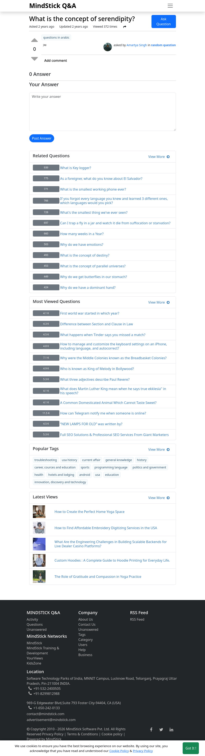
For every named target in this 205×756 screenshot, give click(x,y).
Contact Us (86, 624)
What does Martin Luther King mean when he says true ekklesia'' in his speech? (113, 391)
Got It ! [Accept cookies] (190, 748)
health (39, 475)
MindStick (34, 643)
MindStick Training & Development (43, 650)
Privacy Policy (52, 734)
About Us (85, 619)
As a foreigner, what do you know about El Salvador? (101, 178)
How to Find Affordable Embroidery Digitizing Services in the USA (106, 528)
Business (85, 654)
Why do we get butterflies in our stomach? (93, 277)
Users (82, 644)
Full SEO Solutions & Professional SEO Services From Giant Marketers (114, 435)
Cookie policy (112, 734)
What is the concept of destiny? (84, 255)
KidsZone (34, 663)
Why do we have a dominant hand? (88, 287)
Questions (35, 624)
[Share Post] (124, 26)
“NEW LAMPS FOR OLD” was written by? (91, 424)
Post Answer (42, 138)
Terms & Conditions (82, 734)
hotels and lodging (61, 475)
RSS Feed (137, 619)
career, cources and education (55, 467)
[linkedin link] (171, 730)
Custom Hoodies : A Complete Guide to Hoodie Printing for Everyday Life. (112, 560)
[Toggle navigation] (170, 6)
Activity (32, 619)
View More (159, 156)
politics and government (149, 467)
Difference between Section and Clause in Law (96, 324)
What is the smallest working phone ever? (93, 189)
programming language (110, 467)
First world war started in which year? (89, 313)
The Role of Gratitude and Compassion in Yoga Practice (98, 576)
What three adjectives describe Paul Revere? (95, 379)
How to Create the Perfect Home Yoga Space (90, 512)
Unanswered (37, 629)
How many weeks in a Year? (82, 234)
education (112, 475)
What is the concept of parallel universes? (93, 266)
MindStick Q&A (52, 5)
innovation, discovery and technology (60, 482)
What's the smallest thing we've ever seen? (93, 212)
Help (82, 649)
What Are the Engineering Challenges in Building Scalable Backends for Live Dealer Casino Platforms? (111, 544)
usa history (69, 460)
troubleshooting (46, 460)
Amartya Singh (137, 45)
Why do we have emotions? (81, 244)
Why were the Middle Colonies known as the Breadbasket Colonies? (113, 358)
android (84, 475)
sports (85, 467)
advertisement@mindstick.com (51, 719)
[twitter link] (161, 730)
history (141, 460)
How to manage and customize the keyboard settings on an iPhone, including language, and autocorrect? (113, 346)
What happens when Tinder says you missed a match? (102, 335)
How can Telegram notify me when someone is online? (103, 413)
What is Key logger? (75, 168)
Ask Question (163, 21)
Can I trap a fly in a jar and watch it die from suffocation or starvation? (115, 223)
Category (85, 639)
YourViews (35, 658)
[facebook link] (151, 730)
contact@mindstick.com (45, 714)
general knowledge (118, 460)
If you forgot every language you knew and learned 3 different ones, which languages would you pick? (114, 200)
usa (97, 475)
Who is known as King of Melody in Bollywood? (97, 369)
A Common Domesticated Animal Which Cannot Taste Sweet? (108, 403)
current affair (91, 460)
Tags (82, 634)
